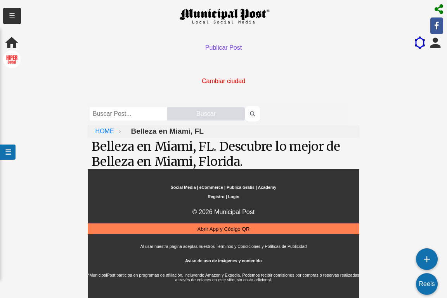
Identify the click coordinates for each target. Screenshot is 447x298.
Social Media (183, 187)
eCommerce (211, 187)
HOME (105, 131)
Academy (267, 187)
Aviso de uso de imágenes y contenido (223, 260)
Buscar (206, 113)
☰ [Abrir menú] (8, 152)
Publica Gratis (241, 187)
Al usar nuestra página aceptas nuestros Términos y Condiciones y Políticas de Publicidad (223, 246)
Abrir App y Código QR (224, 229)
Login (233, 196)
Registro (216, 196)
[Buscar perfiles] (252, 114)
